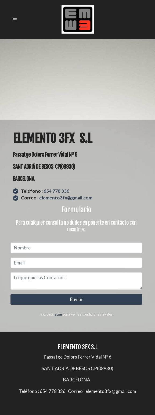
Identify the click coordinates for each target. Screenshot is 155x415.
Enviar (76, 299)
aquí (58, 314)
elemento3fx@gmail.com (65, 198)
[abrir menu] (14, 19)
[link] (77, 19)
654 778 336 (56, 191)
